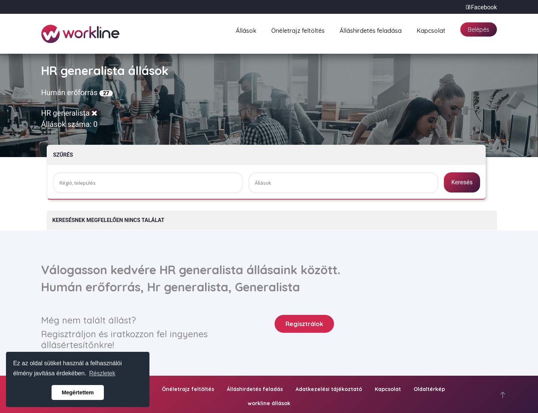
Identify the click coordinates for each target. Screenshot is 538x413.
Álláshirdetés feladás (255, 389)
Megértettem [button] (78, 392)
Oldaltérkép (429, 389)
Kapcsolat (431, 29)
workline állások (269, 403)
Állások (246, 29)
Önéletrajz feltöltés (298, 29)
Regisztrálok (304, 324)
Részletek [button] (102, 373)
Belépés (478, 29)
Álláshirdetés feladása (371, 29)
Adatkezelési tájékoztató (329, 389)
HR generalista (69, 113)
